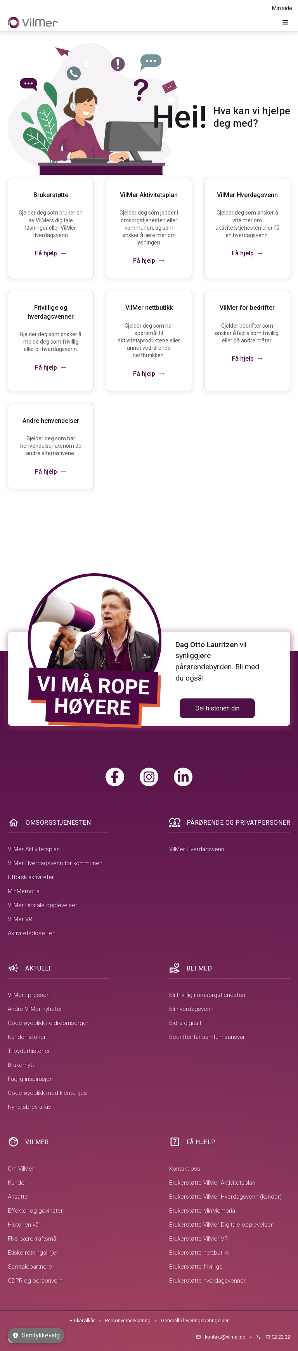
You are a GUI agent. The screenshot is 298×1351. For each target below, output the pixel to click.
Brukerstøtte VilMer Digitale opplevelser (221, 1224)
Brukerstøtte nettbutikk (199, 1252)
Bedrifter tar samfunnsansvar (207, 1036)
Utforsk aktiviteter (31, 877)
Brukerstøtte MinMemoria (202, 1210)
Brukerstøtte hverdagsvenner (207, 1280)
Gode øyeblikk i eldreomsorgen (49, 1022)
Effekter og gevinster (35, 1210)
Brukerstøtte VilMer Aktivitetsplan (212, 1182)
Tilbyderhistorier (29, 1050)
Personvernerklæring (128, 1320)
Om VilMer (21, 1168)
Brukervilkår (82, 1320)
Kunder (17, 1182)
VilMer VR (20, 919)
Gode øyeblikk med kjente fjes (47, 1092)
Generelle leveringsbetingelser (195, 1320)
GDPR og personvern (35, 1280)
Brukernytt (21, 1064)
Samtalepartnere (30, 1266)
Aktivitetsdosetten (31, 933)
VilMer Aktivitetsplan (34, 849)
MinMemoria (24, 891)
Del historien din (217, 708)
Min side (282, 8)
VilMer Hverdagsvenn (196, 849)
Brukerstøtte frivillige (196, 1266)
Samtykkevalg (36, 1335)
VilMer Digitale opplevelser (42, 905)
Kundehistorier (27, 1036)
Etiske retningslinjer (33, 1252)
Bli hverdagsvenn (191, 1008)
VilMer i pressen (29, 994)
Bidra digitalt (185, 1022)
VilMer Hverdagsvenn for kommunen (55, 863)
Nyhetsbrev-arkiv (29, 1106)
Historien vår (24, 1224)
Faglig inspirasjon (30, 1078)
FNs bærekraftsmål (32, 1238)
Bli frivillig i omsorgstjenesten (207, 994)
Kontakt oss (184, 1168)
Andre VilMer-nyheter (35, 1008)
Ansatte (18, 1196)
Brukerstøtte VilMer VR (198, 1238)
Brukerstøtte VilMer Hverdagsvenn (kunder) (225, 1196)
